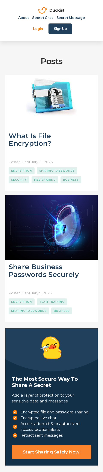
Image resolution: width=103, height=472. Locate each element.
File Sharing (45, 179)
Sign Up (60, 29)
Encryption (21, 170)
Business (71, 179)
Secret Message (70, 18)
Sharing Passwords (57, 170)
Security (19, 179)
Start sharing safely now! (51, 452)
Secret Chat (42, 18)
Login (38, 29)
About (23, 18)
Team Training (52, 301)
